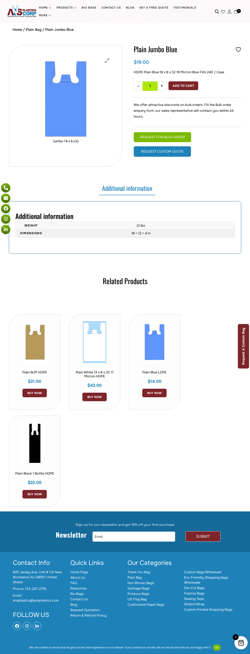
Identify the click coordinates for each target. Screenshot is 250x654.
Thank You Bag (138, 572)
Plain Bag (33, 29)
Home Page (79, 572)
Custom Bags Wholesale (202, 572)
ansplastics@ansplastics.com (36, 600)
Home (43, 7)
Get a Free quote (153, 7)
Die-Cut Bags (194, 588)
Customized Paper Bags (145, 604)
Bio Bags (89, 7)
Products (65, 7)
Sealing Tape (194, 599)
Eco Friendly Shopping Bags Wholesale (206, 580)
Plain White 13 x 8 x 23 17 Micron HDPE (95, 405)
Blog (130, 7)
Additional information (127, 188)
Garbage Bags (138, 588)
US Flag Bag (137, 599)
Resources (78, 588)
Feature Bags (194, 593)
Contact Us (111, 7)
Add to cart (183, 86)
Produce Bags (138, 594)
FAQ (73, 583)
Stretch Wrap (194, 604)
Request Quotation (85, 610)
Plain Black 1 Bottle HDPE (34, 503)
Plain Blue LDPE (154, 403)
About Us (77, 577)
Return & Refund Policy (88, 615)
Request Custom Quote (162, 151)
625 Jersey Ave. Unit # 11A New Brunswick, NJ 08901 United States (37, 577)
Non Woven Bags (140, 583)
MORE (43, 15)
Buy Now (94, 427)
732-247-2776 (35, 589)
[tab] (127, 188)
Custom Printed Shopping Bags (208, 609)
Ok (217, 647)
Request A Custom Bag (243, 346)
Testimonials (184, 7)
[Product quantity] (150, 86)
